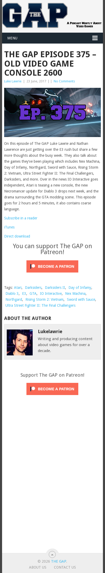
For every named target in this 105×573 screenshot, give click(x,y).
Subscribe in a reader (20, 218)
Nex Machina (75, 293)
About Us (37, 567)
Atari (18, 287)
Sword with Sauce (81, 299)
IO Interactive (51, 293)
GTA (33, 293)
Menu (12, 38)
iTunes (9, 227)
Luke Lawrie (13, 81)
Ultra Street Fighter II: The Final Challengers (40, 305)
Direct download (17, 236)
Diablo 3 (12, 293)
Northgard (13, 299)
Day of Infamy (79, 287)
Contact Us (65, 567)
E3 (24, 293)
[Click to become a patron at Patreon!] (52, 274)
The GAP (58, 561)
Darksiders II (55, 287)
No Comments (64, 81)
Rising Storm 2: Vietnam (44, 299)
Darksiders (33, 287)
